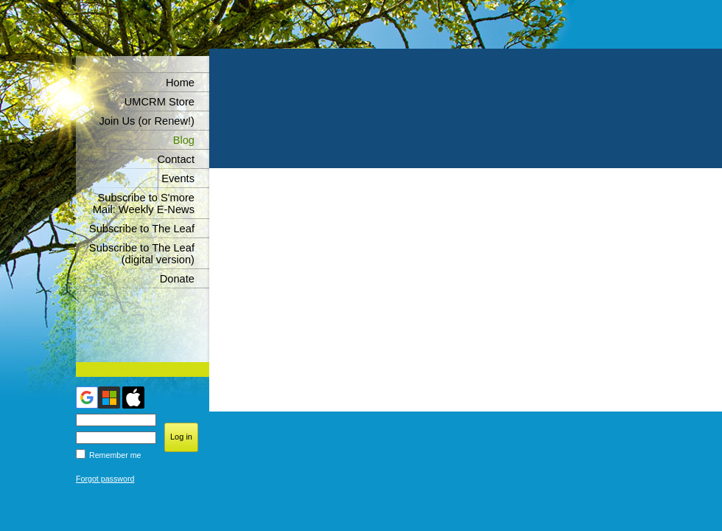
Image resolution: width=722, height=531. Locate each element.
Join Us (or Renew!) (146, 121)
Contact (175, 159)
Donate (177, 279)
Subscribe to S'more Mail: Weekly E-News (143, 203)
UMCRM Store (159, 102)
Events (177, 178)
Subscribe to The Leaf (141, 229)
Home (180, 82)
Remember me (115, 455)
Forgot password (105, 478)
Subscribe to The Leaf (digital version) (141, 254)
